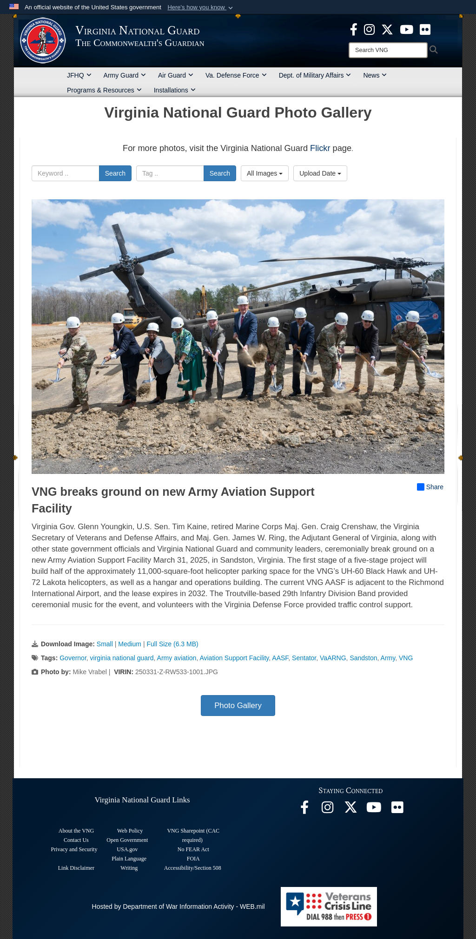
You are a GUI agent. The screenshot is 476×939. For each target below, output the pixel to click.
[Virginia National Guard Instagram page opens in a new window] (369, 29)
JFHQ (79, 75)
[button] (201, 7)
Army (388, 658)
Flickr (320, 148)
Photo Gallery (238, 705)
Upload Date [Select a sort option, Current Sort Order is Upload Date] (320, 173)
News (375, 75)
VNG (406, 658)
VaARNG (333, 658)
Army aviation (177, 658)
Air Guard (175, 75)
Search (115, 173)
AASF (280, 658)
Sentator (304, 658)
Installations (175, 90)
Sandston (363, 658)
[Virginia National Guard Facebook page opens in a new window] (353, 29)
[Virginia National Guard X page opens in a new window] (387, 29)
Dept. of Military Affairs (315, 75)
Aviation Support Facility (234, 658)
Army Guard (125, 75)
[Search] (388, 50)
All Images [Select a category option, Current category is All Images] (265, 173)
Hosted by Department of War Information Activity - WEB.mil (178, 906)
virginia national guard (122, 658)
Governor (73, 658)
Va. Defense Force (236, 75)
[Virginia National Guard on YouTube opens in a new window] (406, 29)
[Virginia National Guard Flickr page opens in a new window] (425, 29)
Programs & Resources (104, 90)
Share (430, 487)
